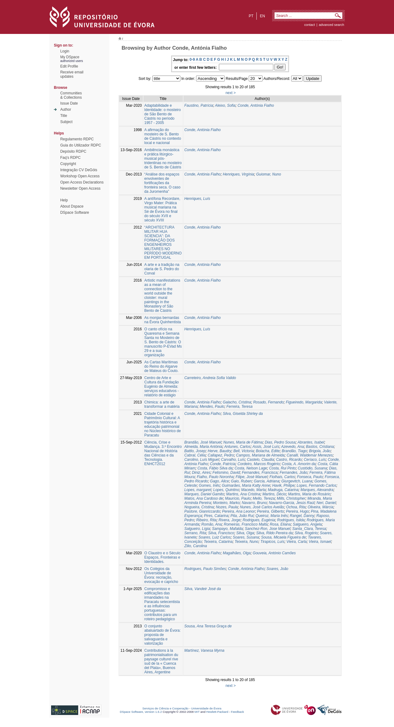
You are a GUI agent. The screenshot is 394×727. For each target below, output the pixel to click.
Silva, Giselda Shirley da (243, 413)
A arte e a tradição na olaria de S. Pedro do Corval (161, 268)
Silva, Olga (245, 533)
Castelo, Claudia (260, 459)
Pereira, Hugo (297, 511)
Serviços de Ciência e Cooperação (166, 708)
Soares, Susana (246, 537)
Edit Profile (69, 66)
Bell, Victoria (243, 451)
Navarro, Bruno (254, 503)
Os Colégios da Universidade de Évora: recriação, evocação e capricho (161, 575)
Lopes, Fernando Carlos (316, 485)
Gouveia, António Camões (274, 553)
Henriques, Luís (197, 198)
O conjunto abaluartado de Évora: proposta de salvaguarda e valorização (162, 635)
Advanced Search (331, 25)
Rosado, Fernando (268, 402)
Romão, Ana (211, 524)
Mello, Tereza (264, 498)
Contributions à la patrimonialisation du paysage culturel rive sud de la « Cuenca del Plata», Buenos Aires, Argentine (161, 661)
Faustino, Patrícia (198, 105)
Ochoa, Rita (296, 507)
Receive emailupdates (71, 74)
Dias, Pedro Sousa (280, 442)
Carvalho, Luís (233, 459)
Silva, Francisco (221, 533)
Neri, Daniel (326, 503)
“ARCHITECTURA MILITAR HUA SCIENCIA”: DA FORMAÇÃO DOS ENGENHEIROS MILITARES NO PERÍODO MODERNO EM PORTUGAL (163, 242)
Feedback (237, 711)
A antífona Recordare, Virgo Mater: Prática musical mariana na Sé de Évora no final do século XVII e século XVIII (162, 209)
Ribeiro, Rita (206, 520)
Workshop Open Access (80, 176)
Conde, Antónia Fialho (256, 105)
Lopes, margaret (197, 490)
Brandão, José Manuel (202, 442)
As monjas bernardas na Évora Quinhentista (162, 320)
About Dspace (71, 206)
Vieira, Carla (297, 541)
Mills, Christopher (291, 498)
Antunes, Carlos (237, 446)
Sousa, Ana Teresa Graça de (208, 626)
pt (251, 16)
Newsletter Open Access (80, 188)
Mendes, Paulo (212, 406)
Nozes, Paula (227, 507)
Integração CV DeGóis (78, 170)
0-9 (192, 59)
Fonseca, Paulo (310, 477)
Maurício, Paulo (238, 498)
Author (65, 109)
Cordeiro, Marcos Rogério (258, 464)
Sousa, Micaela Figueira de (283, 537)
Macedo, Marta (253, 490)
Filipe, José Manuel (251, 477)
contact (309, 25)
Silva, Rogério (306, 533)
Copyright (68, 164)
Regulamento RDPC (77, 139)
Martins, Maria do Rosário (309, 494)
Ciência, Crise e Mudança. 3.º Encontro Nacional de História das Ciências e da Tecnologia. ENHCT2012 (163, 453)
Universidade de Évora (206, 708)
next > (231, 93)
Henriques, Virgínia (238, 174)
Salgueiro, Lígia (197, 529)
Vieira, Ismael (320, 541)
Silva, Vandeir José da (202, 589)
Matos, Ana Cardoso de (203, 498)
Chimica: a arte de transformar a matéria (162, 404)
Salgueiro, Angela (307, 524)
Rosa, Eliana (280, 524)
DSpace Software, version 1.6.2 (141, 711)
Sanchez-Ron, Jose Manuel (267, 529)
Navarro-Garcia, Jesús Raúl (292, 503)
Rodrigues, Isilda (290, 520)
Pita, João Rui (242, 516)
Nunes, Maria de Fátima (243, 442)
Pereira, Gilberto (270, 511)
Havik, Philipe (283, 485)
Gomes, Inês (209, 485)
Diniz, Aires (201, 472)
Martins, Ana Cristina (243, 494)
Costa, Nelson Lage (251, 468)
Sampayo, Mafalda (227, 529)
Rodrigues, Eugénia (259, 520)
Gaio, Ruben (241, 481)
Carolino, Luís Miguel (201, 459)
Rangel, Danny (302, 516)
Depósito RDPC (73, 151)
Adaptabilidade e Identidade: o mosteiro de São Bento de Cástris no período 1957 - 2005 (162, 114)
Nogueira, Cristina (199, 507)
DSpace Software (74, 212)
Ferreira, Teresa (239, 406)
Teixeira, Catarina (218, 541)
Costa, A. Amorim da (299, 464)
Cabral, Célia (195, 455)
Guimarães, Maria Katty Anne (246, 485)
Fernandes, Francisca (260, 472)
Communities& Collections (71, 95)
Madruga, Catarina (283, 490)
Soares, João (277, 569)
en (262, 16)
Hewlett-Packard (217, 711)
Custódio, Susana (312, 468)
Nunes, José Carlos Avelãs (262, 507)
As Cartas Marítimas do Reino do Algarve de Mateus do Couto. (161, 366)
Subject (66, 122)
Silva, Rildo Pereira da (274, 533)
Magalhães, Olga (237, 553)
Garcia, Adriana (266, 481)
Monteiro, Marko (226, 503)
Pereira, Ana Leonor (238, 511)
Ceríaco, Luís (315, 459)
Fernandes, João (293, 472)
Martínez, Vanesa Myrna (204, 650)
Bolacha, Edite (267, 451)
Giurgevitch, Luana (296, 481)
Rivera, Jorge (229, 520)
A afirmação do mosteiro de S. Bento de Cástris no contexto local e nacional (162, 136)
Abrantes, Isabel (310, 442)
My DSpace (69, 57)
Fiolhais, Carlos (282, 477)
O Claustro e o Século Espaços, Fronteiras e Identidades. (162, 557)
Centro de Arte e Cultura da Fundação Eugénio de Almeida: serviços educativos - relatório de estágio (161, 386)
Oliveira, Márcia (320, 507)
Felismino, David (226, 472)
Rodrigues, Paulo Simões (205, 569)
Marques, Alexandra (316, 490)
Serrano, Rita (195, 533)
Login (64, 51)
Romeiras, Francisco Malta (246, 524)
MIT (197, 711)
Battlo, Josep (195, 451)
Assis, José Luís (265, 446)
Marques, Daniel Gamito (204, 494)
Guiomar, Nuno (268, 174)
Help (64, 200)
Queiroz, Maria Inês (271, 516)
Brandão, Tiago (294, 451)
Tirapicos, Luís (272, 541)
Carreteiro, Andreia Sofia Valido (210, 378)
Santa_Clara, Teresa (309, 529)
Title (63, 116)
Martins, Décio (274, 494)
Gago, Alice (219, 481)
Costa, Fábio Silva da (214, 468)
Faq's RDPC (70, 157)
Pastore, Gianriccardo (202, 511)
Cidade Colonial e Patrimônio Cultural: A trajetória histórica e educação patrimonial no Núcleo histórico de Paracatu (162, 424)
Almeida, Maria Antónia (203, 446)
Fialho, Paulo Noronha (215, 477)
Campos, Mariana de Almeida (260, 455)
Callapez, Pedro (221, 455)
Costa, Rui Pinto (282, 468)
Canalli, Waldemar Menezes (310, 455)
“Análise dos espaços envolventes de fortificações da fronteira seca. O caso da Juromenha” (162, 183)
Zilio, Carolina (195, 546)
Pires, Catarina (216, 516)
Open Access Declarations (82, 182)
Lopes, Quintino (226, 490)
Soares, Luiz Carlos (215, 537)
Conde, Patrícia (222, 464)
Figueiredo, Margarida (304, 402)
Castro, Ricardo (289, 459)
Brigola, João (320, 451)
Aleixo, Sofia (225, 105)
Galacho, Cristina (237, 402)
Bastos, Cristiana (320, 446)
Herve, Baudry (219, 451)
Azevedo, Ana (292, 446)
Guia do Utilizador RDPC (80, 145)
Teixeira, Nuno (246, 541)
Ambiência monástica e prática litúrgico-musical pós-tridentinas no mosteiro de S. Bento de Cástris (163, 158)
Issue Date (69, 103)
